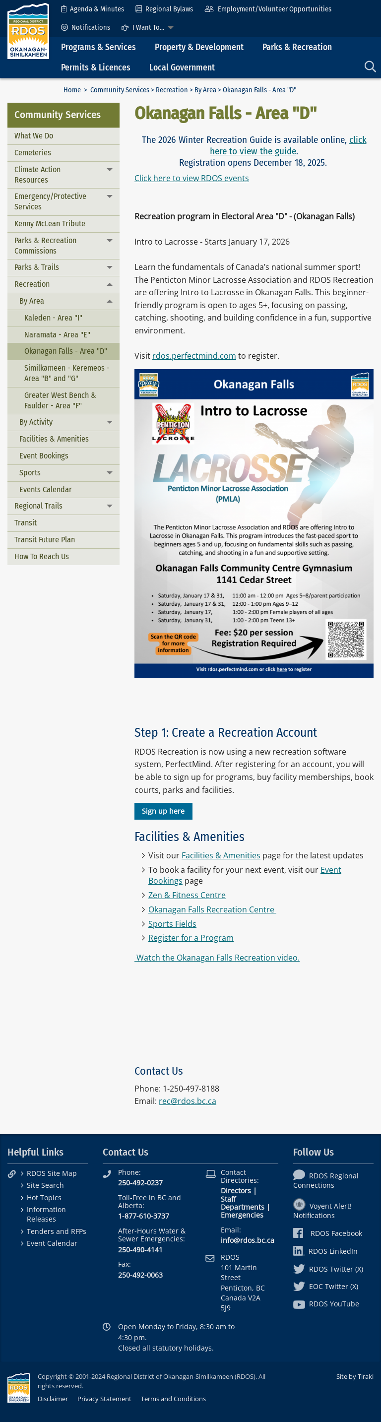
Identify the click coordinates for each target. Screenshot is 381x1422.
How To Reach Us (41, 556)
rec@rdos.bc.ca (187, 1101)
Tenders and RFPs (56, 1231)
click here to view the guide (288, 145)
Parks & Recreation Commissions (45, 246)
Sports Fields (172, 923)
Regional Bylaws (164, 9)
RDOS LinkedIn (325, 1251)
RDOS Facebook (327, 1233)
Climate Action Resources (37, 175)
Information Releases (46, 1214)
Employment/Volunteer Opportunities (267, 9)
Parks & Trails (36, 267)
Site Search (45, 1185)
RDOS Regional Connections (326, 1180)
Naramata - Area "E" (57, 334)
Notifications (85, 27)
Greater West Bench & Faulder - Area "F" (60, 400)
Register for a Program (191, 937)
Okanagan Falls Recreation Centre (211, 909)
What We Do (33, 135)
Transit (25, 522)
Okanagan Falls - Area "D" (65, 351)
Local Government (182, 68)
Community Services (119, 90)
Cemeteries (32, 152)
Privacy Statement (104, 1398)
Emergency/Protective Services (50, 201)
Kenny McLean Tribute (49, 223)
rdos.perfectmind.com (194, 355)
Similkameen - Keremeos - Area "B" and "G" (67, 373)
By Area (205, 90)
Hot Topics (44, 1197)
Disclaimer (53, 1398)
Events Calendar (45, 489)
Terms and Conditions (173, 1398)
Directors (236, 1190)
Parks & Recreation (297, 47)
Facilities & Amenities (54, 439)
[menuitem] (92, 9)
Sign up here (163, 811)
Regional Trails (38, 506)
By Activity (36, 422)
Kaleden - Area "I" (53, 318)
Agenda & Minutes (92, 9)
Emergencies (242, 1215)
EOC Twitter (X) (325, 1286)
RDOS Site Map (52, 1173)
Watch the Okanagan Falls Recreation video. (217, 957)
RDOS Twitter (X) (328, 1269)
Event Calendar (52, 1243)
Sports (30, 472)
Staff (228, 1199)
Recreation (172, 90)
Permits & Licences (95, 68)
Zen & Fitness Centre (187, 895)
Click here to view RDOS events (191, 178)
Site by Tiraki (355, 1376)
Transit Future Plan (44, 539)
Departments (242, 1207)
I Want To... (143, 27)
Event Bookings (43, 455)
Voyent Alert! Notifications (322, 1210)
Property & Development (199, 47)
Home (72, 90)
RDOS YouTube (326, 1303)
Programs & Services (98, 47)
